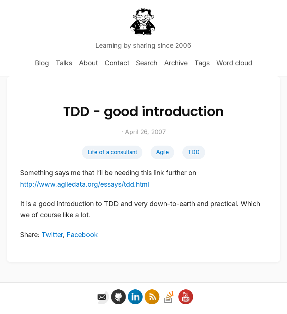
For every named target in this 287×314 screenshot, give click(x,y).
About (88, 63)
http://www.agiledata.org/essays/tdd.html (84, 184)
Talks (64, 63)
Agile (162, 152)
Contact (117, 63)
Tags (202, 63)
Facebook (82, 235)
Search (146, 63)
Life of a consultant (112, 152)
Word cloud (234, 63)
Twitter (52, 235)
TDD (194, 152)
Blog (42, 63)
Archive (176, 63)
